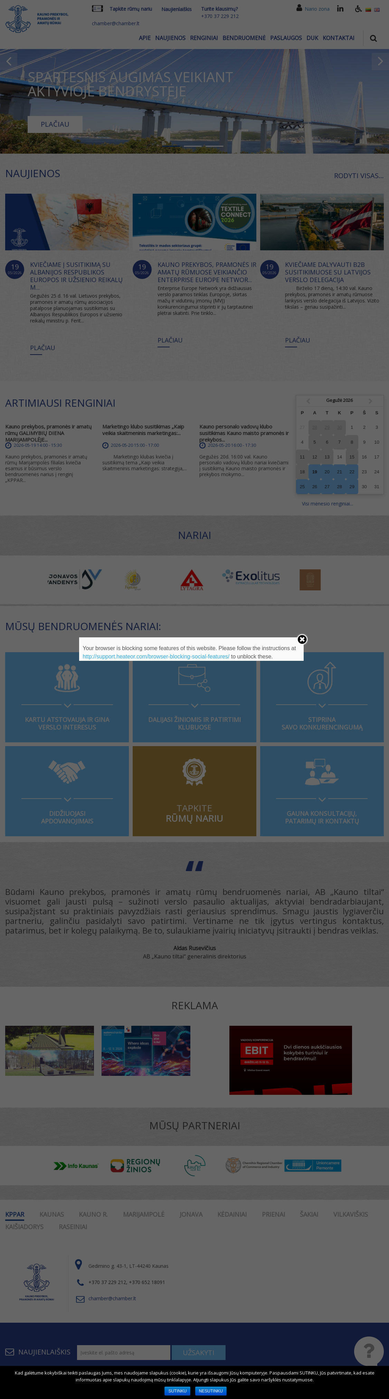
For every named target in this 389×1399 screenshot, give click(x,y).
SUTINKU (177, 1391)
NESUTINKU (211, 1391)
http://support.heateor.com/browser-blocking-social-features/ (156, 656)
